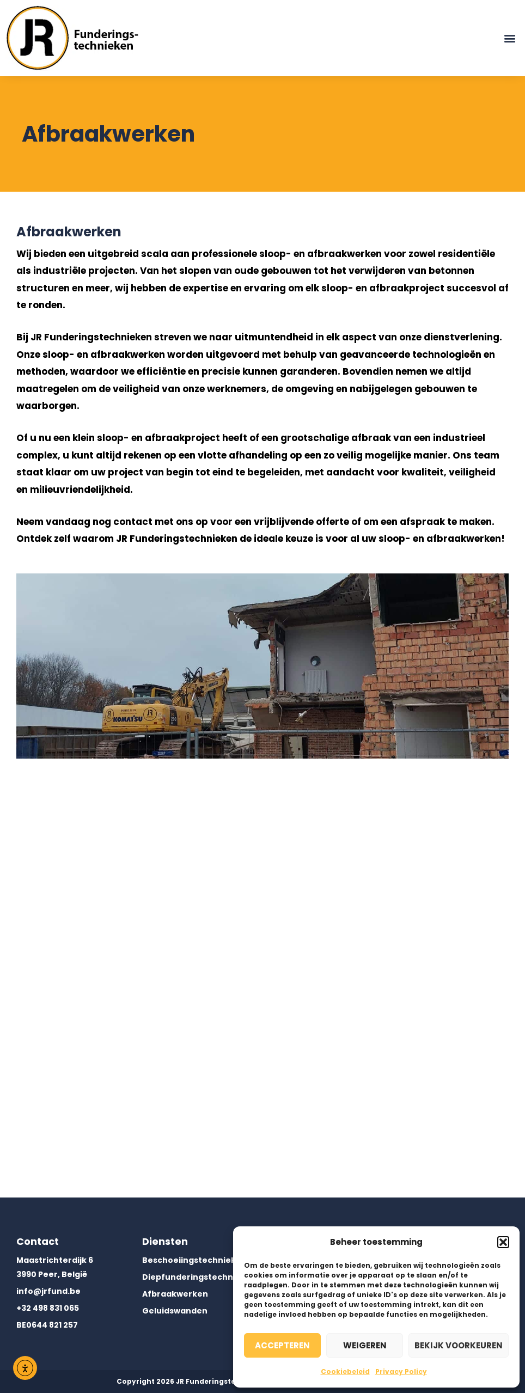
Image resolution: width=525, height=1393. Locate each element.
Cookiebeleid (345, 1371)
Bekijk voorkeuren (458, 1345)
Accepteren (282, 1345)
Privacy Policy (401, 1371)
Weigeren (365, 1345)
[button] (503, 1242)
